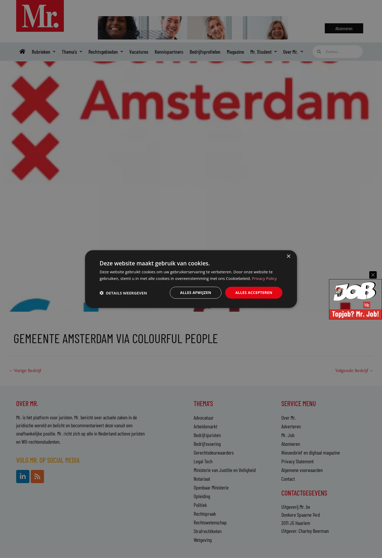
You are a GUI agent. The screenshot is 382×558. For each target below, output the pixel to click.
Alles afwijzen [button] (195, 292)
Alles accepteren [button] (253, 292)
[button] (123, 293)
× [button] (288, 256)
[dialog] (191, 279)
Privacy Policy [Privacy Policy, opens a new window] (264, 278)
